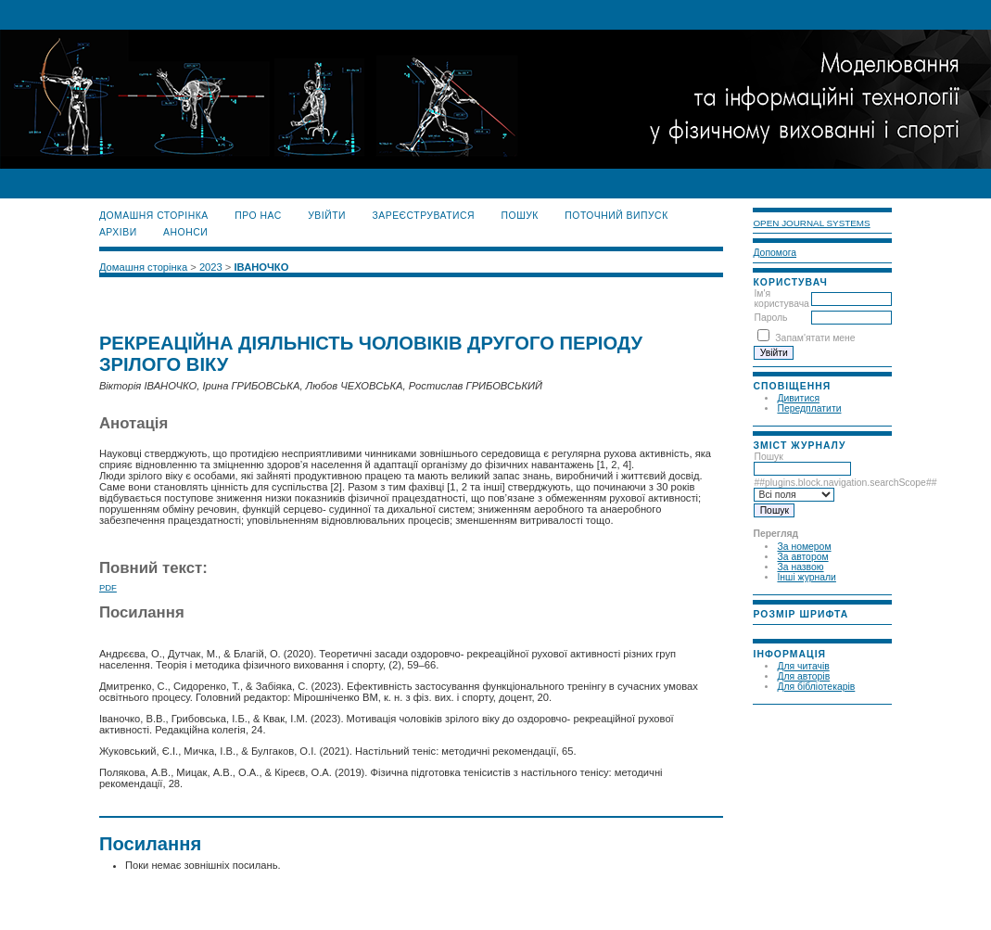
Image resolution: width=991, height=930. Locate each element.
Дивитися (798, 398)
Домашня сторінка (154, 215)
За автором (802, 557)
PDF (108, 587)
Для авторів (803, 676)
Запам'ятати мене (815, 338)
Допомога (774, 253)
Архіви (118, 232)
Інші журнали (806, 577)
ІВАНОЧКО (262, 267)
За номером (804, 546)
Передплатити (809, 408)
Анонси (185, 232)
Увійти (327, 215)
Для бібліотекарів (816, 687)
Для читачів (803, 666)
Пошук (802, 463)
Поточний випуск (616, 215)
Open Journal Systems (811, 223)
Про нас (258, 215)
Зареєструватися (423, 215)
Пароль (770, 317)
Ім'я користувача (781, 298)
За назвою (800, 567)
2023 (210, 267)
